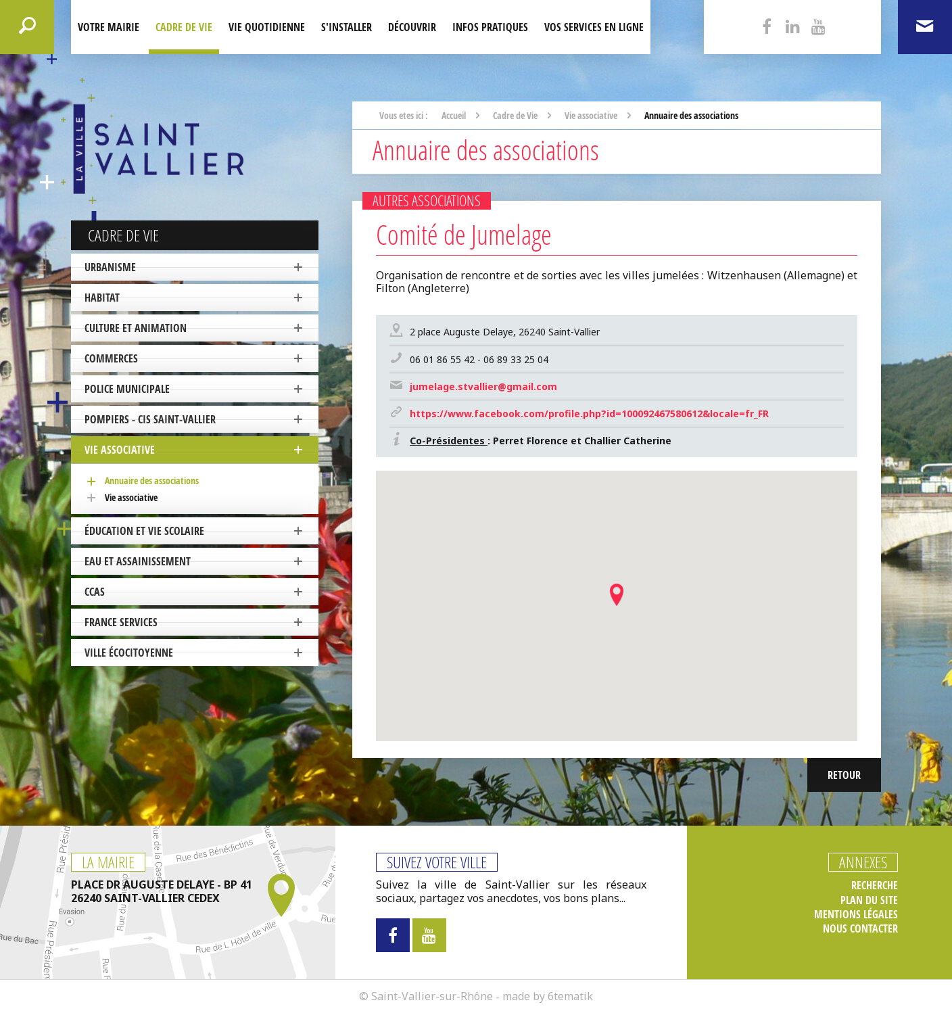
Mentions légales (856, 915)
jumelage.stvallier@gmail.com (483, 386)
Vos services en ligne (594, 27)
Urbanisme (110, 267)
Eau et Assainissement (138, 561)
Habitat (102, 297)
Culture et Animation (136, 328)
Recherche (874, 885)
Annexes (863, 862)
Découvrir (412, 27)
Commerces (111, 358)
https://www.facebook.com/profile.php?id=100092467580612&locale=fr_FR (589, 413)
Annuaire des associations (152, 480)
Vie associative (120, 449)
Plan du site (869, 900)
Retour (844, 775)
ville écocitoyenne (129, 652)
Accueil (454, 115)
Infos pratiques (490, 27)
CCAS (95, 591)
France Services (121, 622)
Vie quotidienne (267, 27)
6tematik (570, 996)
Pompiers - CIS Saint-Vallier (150, 419)
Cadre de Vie (184, 27)
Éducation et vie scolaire (144, 530)
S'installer (346, 27)
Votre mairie (108, 27)
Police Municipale (127, 388)
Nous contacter (860, 929)
